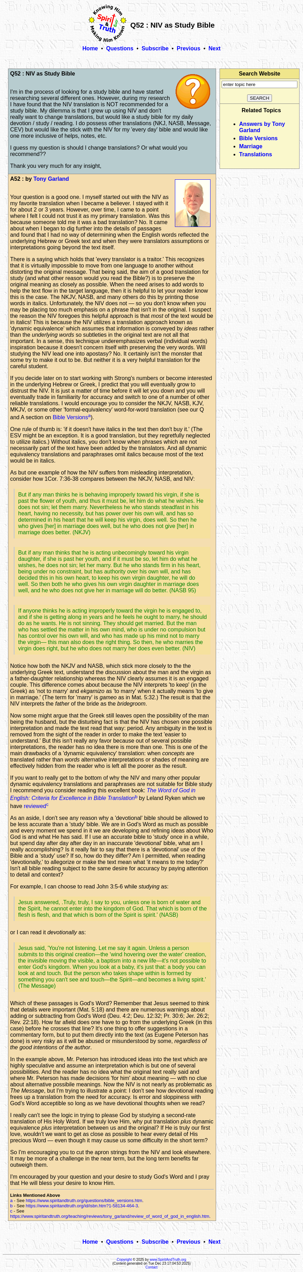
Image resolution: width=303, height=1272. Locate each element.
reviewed (35, 806)
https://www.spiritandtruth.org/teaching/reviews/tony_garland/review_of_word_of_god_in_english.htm (109, 1216)
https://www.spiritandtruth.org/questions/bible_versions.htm (84, 1200)
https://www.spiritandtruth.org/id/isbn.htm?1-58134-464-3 (82, 1205)
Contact (151, 1267)
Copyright (124, 1260)
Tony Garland (51, 179)
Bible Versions (70, 417)
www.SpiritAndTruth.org (168, 1260)
